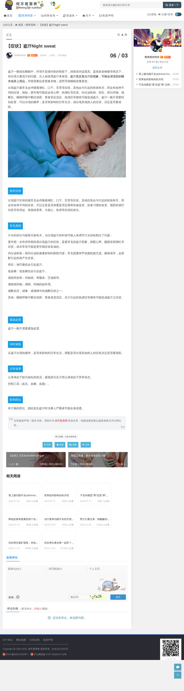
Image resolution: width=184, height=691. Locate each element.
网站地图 (21, 659)
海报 (73, 445)
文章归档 (34, 659)
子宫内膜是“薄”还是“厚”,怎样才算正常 (159, 84)
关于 (85, 14)
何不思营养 (34, 668)
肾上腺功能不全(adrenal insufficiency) (160, 74)
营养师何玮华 (25, 55)
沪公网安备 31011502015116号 (49, 674)
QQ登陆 (152, 14)
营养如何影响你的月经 (151, 79)
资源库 (68, 14)
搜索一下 (172, 5)
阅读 (60, 445)
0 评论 (52, 55)
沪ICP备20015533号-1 (16, 674)
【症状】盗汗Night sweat (53, 24)
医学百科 (31, 24)
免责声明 (104, 14)
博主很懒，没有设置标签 (65, 436)
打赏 (47, 445)
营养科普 (24, 14)
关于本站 (8, 659)
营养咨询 (47, 14)
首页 (7, 14)
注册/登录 (167, 14)
